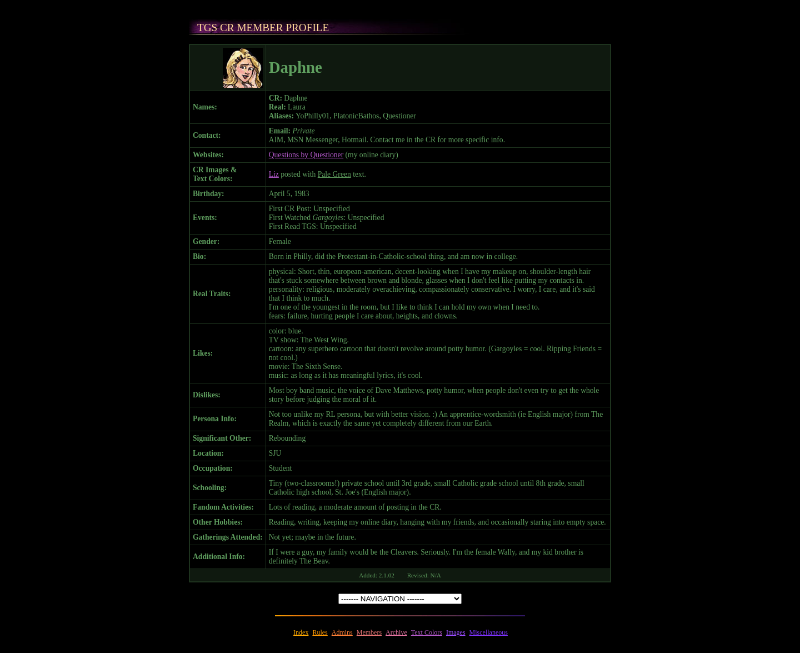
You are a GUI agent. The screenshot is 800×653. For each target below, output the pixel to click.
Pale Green (334, 174)
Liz (274, 174)
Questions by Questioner (306, 155)
